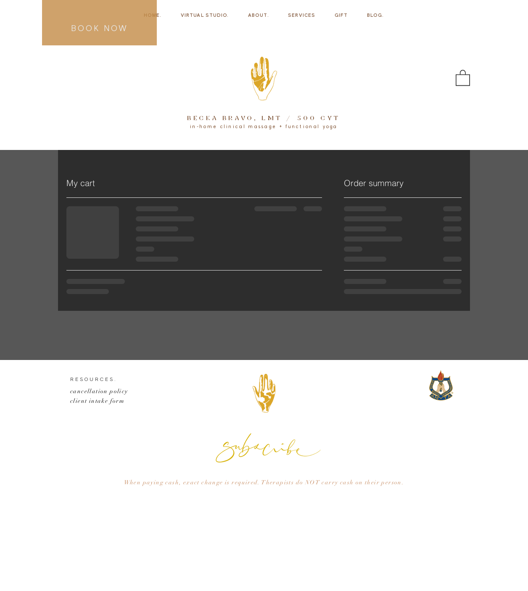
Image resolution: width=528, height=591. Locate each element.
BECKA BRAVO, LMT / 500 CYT (264, 119)
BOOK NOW (99, 29)
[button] (463, 77)
